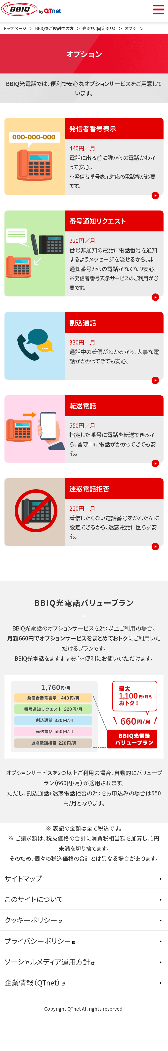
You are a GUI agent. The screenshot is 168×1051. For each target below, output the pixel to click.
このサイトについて (33, 899)
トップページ (14, 28)
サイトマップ (23, 878)
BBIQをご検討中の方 (54, 28)
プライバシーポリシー (37, 941)
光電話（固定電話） (99, 28)
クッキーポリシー (30, 920)
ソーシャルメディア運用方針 (47, 961)
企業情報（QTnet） (32, 982)
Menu (158, 9)
